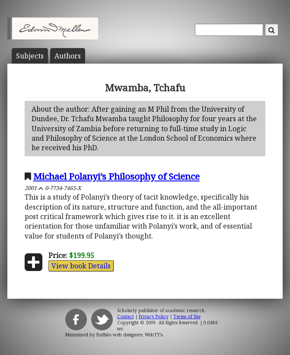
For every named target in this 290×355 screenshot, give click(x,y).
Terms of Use (187, 316)
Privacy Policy (154, 316)
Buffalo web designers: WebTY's (129, 335)
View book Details (81, 266)
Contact (125, 316)
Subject (30, 55)
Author (67, 55)
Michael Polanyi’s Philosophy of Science (116, 176)
